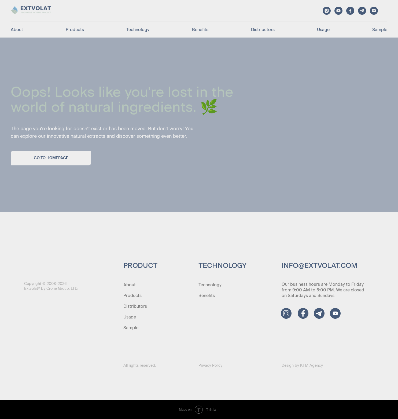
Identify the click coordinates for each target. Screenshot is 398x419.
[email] (374, 11)
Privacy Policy (210, 365)
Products (75, 29)
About (17, 29)
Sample (379, 29)
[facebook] (350, 11)
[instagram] (327, 11)
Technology (137, 29)
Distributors (263, 29)
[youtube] (338, 11)
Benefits (200, 29)
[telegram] (362, 11)
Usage (323, 29)
